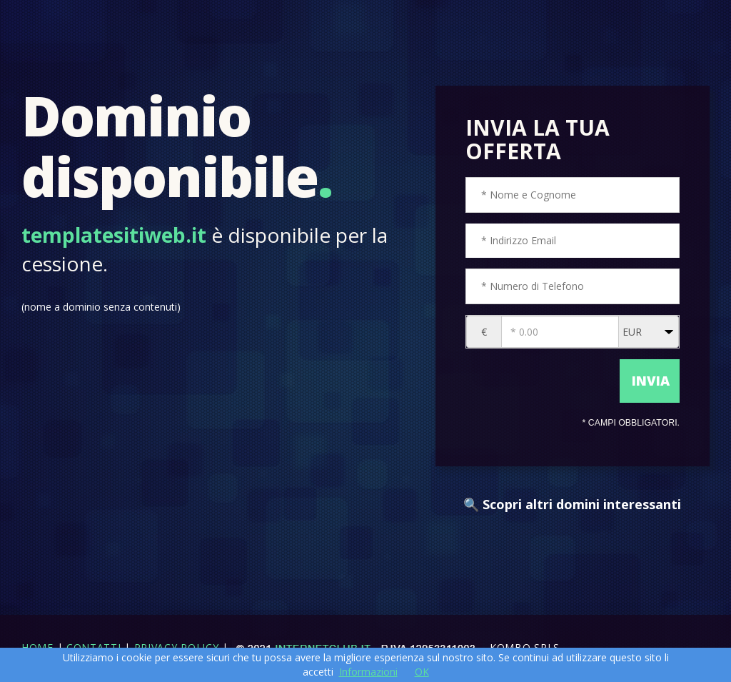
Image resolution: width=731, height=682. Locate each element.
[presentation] (541, 378)
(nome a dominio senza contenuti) (101, 307)
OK (422, 671)
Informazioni (368, 671)
